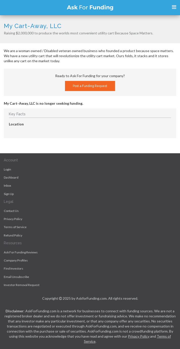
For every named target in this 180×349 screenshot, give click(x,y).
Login (7, 169)
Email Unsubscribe (16, 277)
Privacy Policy (13, 219)
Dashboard (11, 177)
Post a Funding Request (90, 86)
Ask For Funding (90, 7)
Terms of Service (15, 227)
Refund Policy (13, 235)
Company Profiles (16, 260)
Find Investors (13, 268)
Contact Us (11, 211)
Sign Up (9, 194)
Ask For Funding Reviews (21, 252)
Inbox (7, 185)
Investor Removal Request (21, 285)
